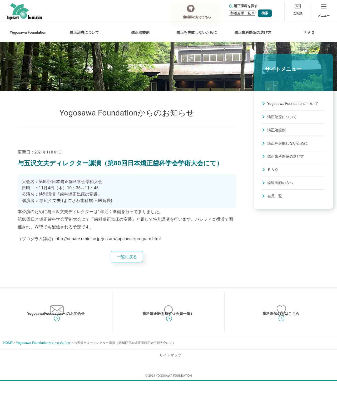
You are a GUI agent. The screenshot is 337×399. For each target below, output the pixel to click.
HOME (7, 364)
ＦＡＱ (309, 32)
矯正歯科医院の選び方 (252, 32)
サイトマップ (168, 376)
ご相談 (298, 15)
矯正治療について (282, 117)
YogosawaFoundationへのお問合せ (56, 326)
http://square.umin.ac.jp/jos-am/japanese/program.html (108, 238)
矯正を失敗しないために (287, 143)
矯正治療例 (140, 32)
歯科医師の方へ (280, 183)
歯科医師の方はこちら (281, 326)
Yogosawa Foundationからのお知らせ (43, 364)
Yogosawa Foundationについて (292, 104)
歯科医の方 (200, 11)
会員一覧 (274, 196)
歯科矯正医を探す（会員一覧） (168, 326)
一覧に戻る (126, 257)
